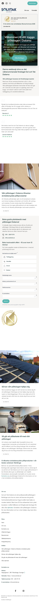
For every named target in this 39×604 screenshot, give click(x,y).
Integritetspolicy (6, 541)
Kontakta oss (5, 529)
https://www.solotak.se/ (14, 575)
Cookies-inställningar (6, 599)
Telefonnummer (6, 287)
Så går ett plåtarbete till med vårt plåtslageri (14, 557)
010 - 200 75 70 (15, 579)
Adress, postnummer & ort (9, 281)
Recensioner (5, 535)
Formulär (34, 10)
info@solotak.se (14, 582)
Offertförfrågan (32, 3)
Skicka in (6, 301)
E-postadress (5, 293)
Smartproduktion (17, 595)
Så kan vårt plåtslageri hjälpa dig (11, 554)
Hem (2, 522)
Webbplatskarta (6, 538)
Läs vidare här (6, 26)
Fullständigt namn (7, 275)
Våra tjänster (5, 560)
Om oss (26, 10)
